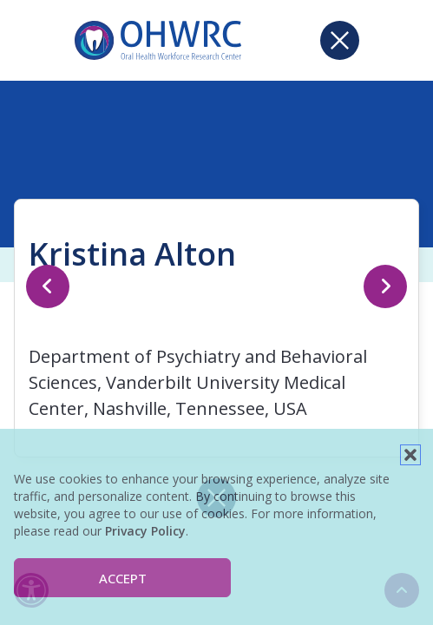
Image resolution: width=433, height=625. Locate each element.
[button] (410, 455)
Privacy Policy (145, 531)
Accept (123, 578)
